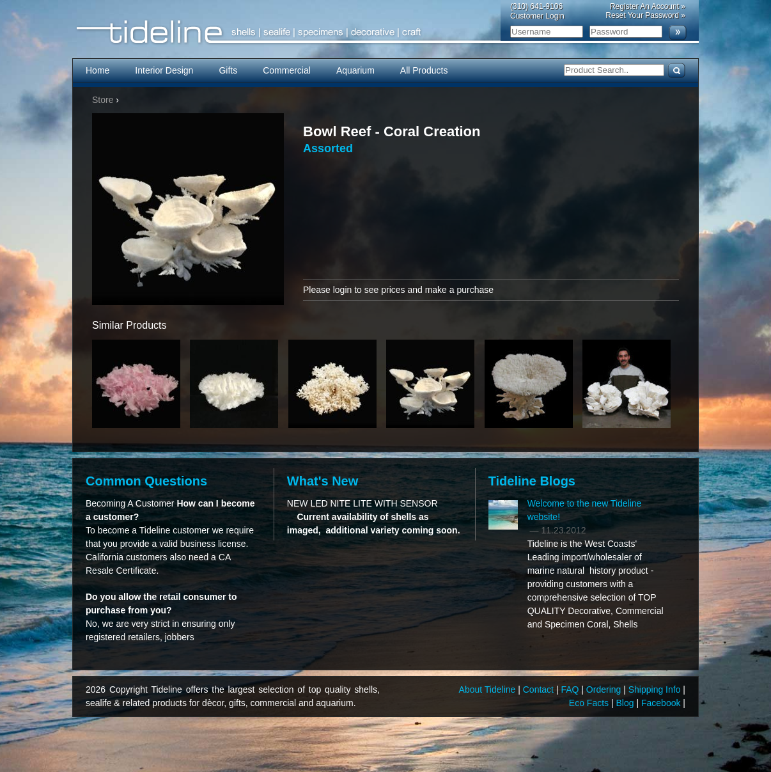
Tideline (385, 32)
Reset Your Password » (645, 15)
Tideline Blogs (531, 481)
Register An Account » (647, 6)
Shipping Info (655, 689)
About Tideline (488, 689)
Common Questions (146, 481)
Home (97, 70)
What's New (322, 481)
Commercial (287, 70)
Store (102, 100)
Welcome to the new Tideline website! (584, 510)
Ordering (604, 689)
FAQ (571, 689)
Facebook (662, 703)
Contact (539, 689)
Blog (626, 703)
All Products (424, 70)
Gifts (228, 70)
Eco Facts (590, 703)
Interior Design (164, 70)
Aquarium (355, 70)
